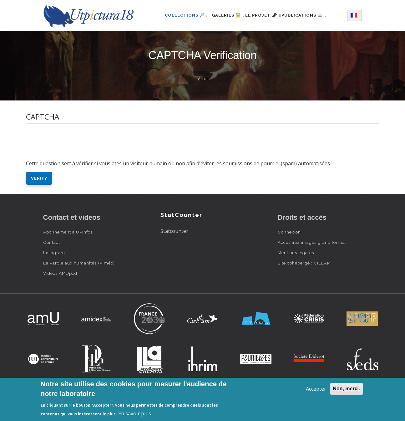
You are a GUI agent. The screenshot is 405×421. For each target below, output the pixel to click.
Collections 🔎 (177, 13)
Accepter (316, 388)
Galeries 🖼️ (223, 13)
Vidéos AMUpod (60, 297)
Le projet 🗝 (265, 13)
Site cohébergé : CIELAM (304, 287)
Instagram (54, 276)
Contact (51, 266)
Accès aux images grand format (312, 266)
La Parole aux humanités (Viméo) (79, 287)
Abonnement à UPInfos (68, 256)
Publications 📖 (178, 41)
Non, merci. (346, 388)
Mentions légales (296, 276)
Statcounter (174, 255)
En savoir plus (134, 413)
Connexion (289, 256)
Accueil (204, 102)
